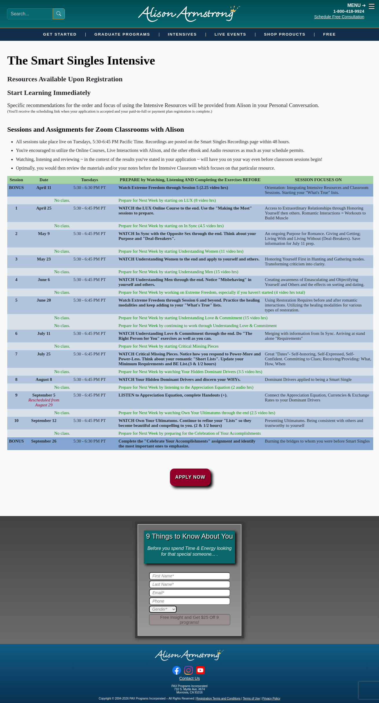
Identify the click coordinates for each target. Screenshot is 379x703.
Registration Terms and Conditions (218, 698)
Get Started (60, 34)
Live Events (230, 34)
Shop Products (285, 34)
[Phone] (189, 601)
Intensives (182, 34)
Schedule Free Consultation (339, 16)
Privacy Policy (271, 698)
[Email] (189, 592)
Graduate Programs (122, 34)
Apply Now (190, 477)
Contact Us (189, 678)
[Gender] (163, 609)
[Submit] (189, 619)
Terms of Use (251, 698)
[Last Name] (189, 584)
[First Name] (189, 576)
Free (329, 34)
